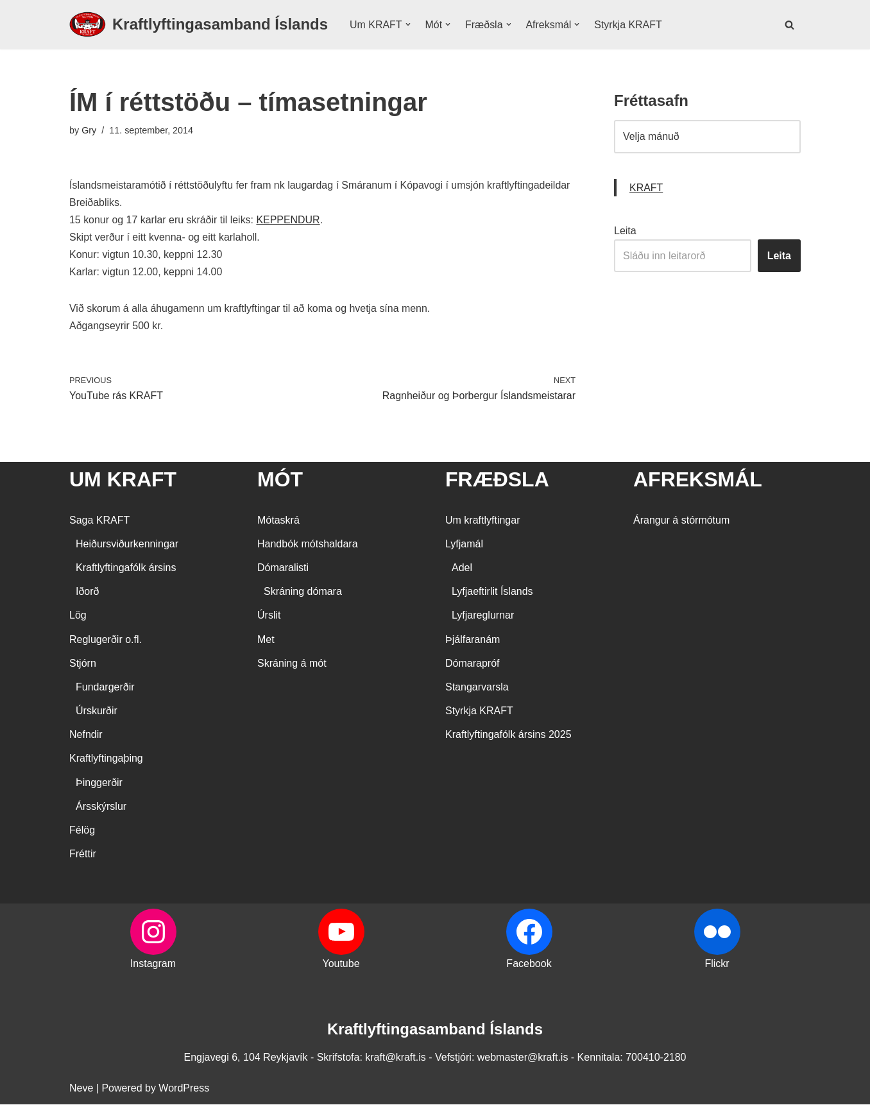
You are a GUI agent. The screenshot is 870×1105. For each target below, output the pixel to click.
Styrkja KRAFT (629, 24)
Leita (625, 230)
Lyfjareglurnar (483, 616)
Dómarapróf (472, 663)
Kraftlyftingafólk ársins (126, 568)
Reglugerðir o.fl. (105, 640)
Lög (78, 616)
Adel (462, 568)
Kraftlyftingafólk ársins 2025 (508, 735)
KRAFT (646, 187)
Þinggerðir (99, 783)
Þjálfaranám (472, 640)
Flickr (716, 964)
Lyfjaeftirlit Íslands (492, 592)
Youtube (340, 964)
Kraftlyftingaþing (106, 759)
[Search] (789, 25)
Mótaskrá (278, 520)
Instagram (153, 964)
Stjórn (82, 663)
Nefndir (86, 735)
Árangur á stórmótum (681, 520)
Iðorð (87, 592)
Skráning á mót (292, 663)
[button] (408, 24)
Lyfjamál (464, 544)
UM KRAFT (122, 480)
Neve (81, 1088)
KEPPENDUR (289, 220)
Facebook (528, 964)
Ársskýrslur (101, 806)
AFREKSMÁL (697, 480)
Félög (82, 831)
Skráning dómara (303, 592)
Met (266, 640)
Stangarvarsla (477, 687)
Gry (88, 130)
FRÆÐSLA (497, 480)
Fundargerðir (105, 687)
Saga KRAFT (99, 520)
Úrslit (268, 616)
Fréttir (82, 855)
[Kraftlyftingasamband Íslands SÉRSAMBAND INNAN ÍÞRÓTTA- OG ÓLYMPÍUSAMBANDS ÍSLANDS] (198, 25)
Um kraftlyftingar (482, 520)
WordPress (183, 1088)
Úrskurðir (96, 712)
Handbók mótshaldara (307, 544)
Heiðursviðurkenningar (127, 544)
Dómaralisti (283, 568)
